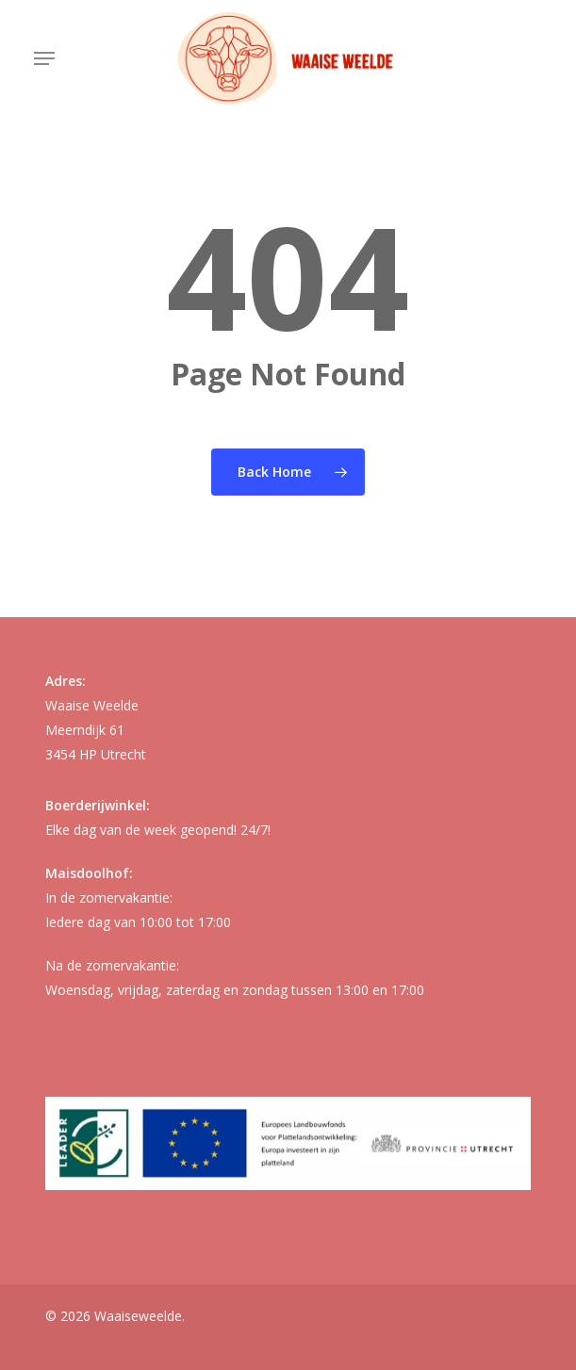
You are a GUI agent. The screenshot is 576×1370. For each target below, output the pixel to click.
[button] (44, 58)
